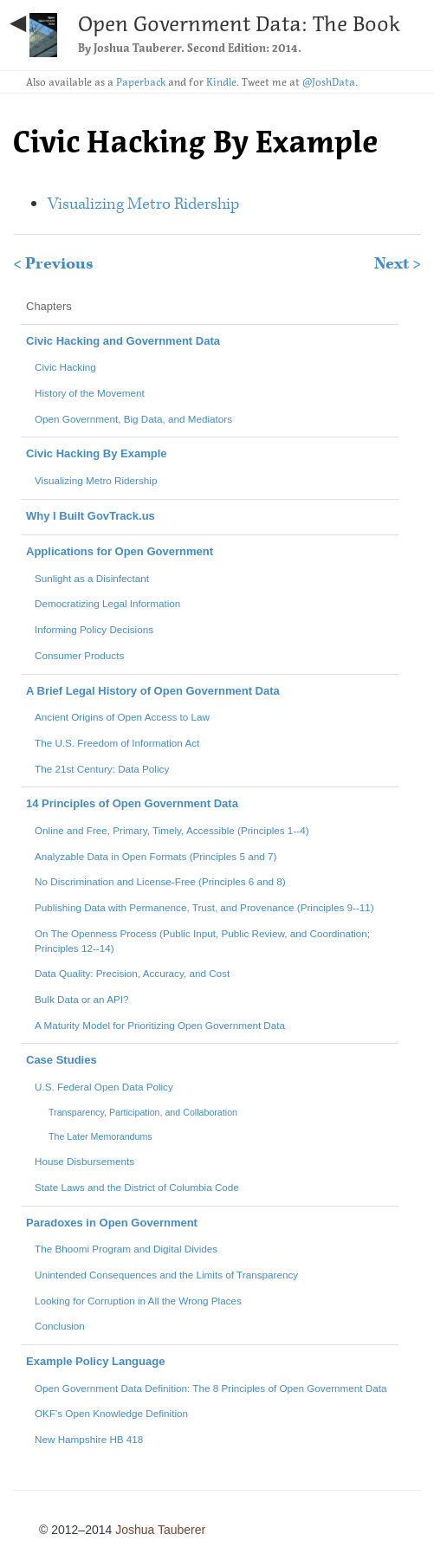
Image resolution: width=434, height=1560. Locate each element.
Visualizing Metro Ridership (143, 204)
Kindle (221, 81)
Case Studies (61, 1059)
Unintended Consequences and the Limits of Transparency (166, 1274)
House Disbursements (84, 1161)
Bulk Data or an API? (82, 999)
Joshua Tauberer (137, 48)
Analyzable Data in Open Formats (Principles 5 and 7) (155, 856)
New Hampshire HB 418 (89, 1439)
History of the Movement (90, 392)
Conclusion (60, 1325)
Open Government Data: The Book (239, 23)
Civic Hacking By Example (96, 453)
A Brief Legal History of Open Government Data (153, 690)
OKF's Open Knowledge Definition (111, 1413)
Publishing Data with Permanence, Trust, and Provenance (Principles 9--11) (204, 907)
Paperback (140, 81)
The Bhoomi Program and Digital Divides (126, 1248)
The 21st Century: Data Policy (102, 768)
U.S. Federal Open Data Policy (104, 1086)
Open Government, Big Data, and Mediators (133, 418)
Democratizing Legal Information (107, 603)
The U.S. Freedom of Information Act (117, 742)
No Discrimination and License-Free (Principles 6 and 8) (160, 881)
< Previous (53, 264)
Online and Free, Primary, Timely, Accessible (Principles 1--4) (172, 830)
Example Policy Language (95, 1361)
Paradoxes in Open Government (112, 1222)
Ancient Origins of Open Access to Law (122, 716)
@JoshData (328, 81)
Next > (397, 264)
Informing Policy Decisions (94, 629)
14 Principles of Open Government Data (132, 803)
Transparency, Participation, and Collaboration (143, 1112)
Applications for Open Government (119, 551)
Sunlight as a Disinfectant (92, 578)
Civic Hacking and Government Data (123, 340)
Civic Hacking (65, 366)
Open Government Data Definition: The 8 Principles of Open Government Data (210, 1388)
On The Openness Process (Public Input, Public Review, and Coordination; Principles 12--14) (202, 941)
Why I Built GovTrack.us (90, 515)
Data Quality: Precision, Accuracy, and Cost (132, 973)
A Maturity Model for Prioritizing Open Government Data (160, 1025)
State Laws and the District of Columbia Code (137, 1187)
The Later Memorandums (100, 1136)
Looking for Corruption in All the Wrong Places (138, 1300)
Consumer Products (79, 655)
